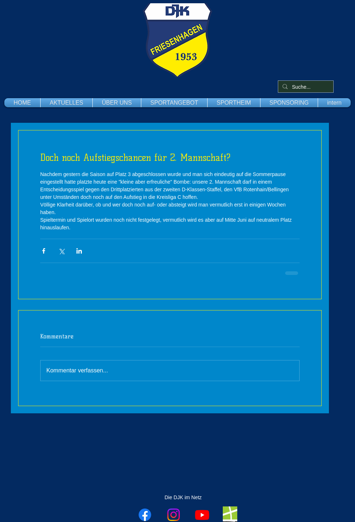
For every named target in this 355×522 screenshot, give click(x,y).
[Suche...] (305, 87)
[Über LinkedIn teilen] (79, 250)
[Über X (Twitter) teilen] (61, 250)
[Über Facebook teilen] (43, 250)
